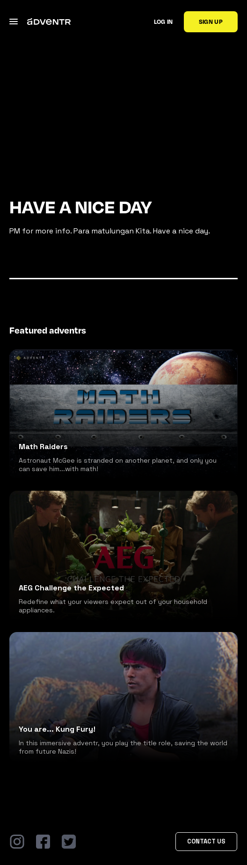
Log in (163, 21)
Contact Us (206, 841)
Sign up (211, 21)
